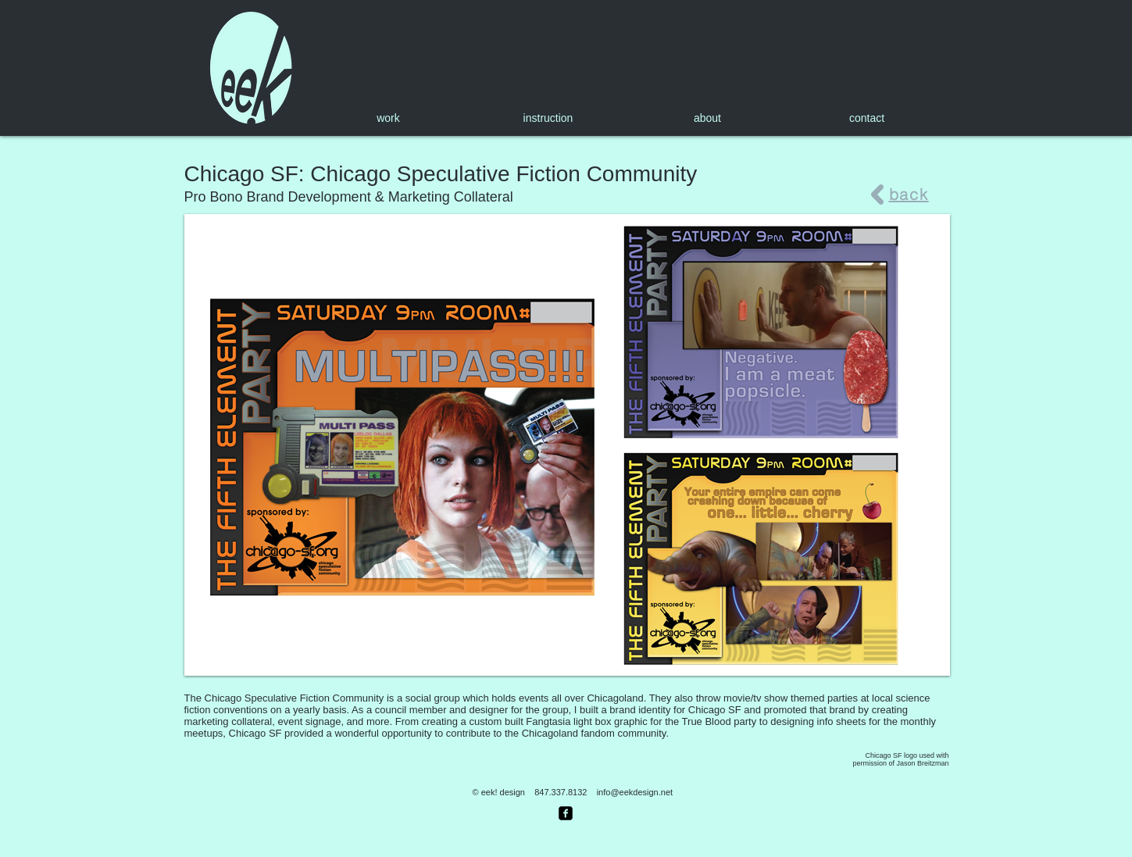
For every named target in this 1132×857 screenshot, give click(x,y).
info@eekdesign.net (635, 792)
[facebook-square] (566, 813)
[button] (567, 445)
